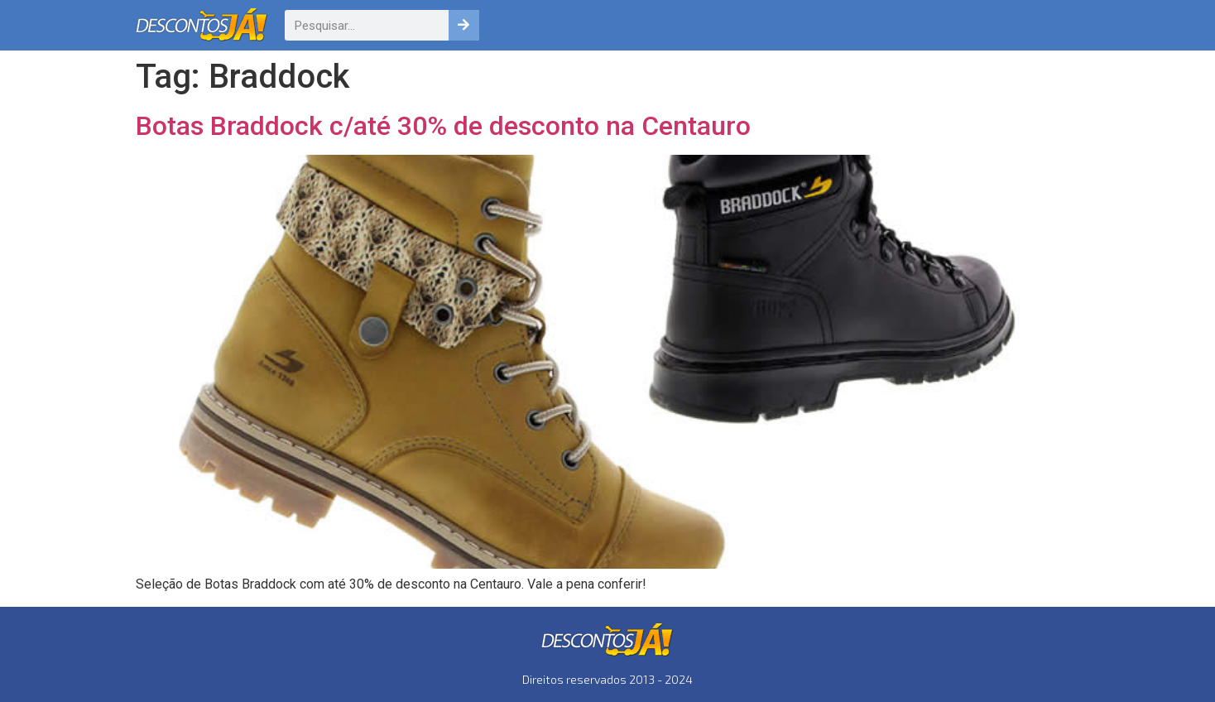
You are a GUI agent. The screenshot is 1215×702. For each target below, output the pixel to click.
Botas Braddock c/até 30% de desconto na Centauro (443, 126)
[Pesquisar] (464, 25)
